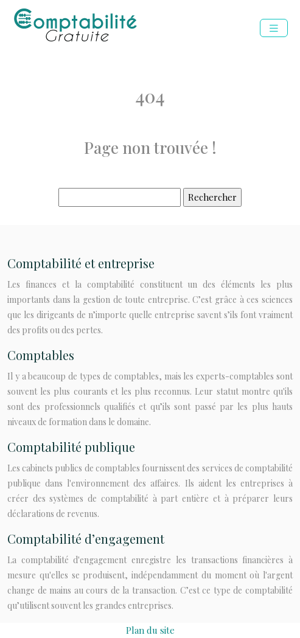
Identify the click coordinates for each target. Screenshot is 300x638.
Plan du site (150, 630)
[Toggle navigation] (274, 28)
